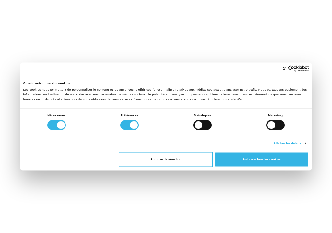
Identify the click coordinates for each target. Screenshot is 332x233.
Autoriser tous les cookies (262, 159)
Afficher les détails (287, 143)
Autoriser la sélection (165, 159)
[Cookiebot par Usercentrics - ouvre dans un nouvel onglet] (280, 69)
